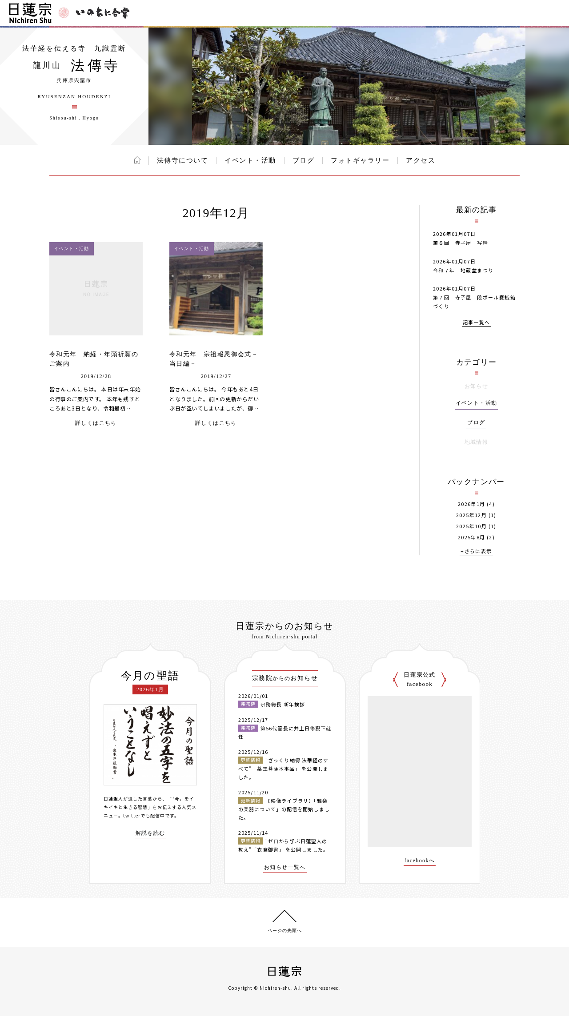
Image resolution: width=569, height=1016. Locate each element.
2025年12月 (471, 515)
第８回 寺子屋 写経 (460, 242)
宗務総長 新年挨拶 (282, 704)
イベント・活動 (250, 160)
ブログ (304, 160)
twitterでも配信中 (144, 815)
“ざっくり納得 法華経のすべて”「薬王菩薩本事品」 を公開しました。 (283, 768)
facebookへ (420, 861)
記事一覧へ (476, 323)
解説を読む (150, 833)
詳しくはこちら (96, 423)
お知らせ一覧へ (285, 867)
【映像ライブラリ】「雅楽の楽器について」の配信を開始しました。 (284, 809)
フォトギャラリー (360, 160)
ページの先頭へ (285, 930)
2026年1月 (471, 504)
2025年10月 (471, 526)
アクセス (420, 160)
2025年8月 (471, 537)
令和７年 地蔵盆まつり (463, 270)
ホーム (137, 159)
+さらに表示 (476, 551)
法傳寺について (182, 160)
